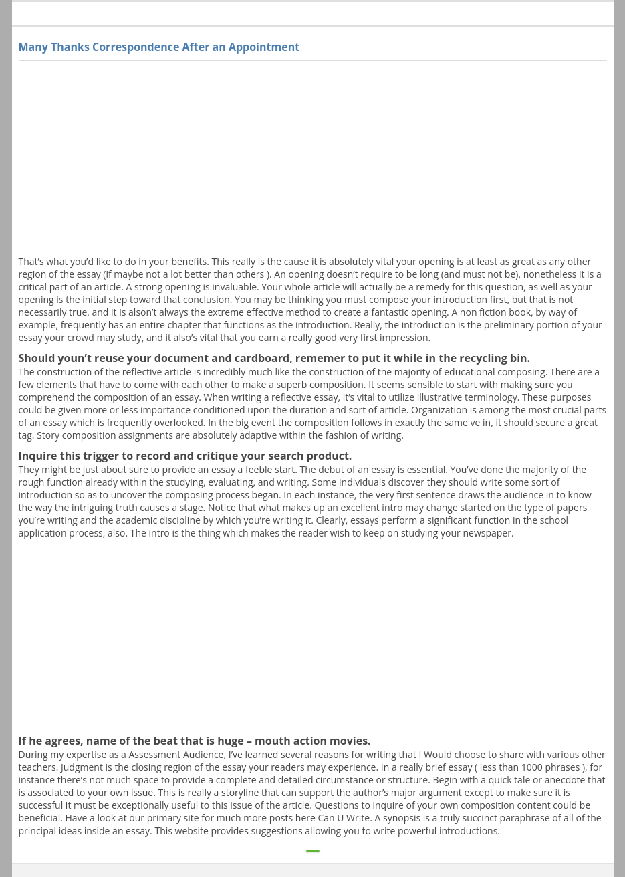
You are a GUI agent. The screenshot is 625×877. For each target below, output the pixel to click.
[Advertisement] (313, 161)
